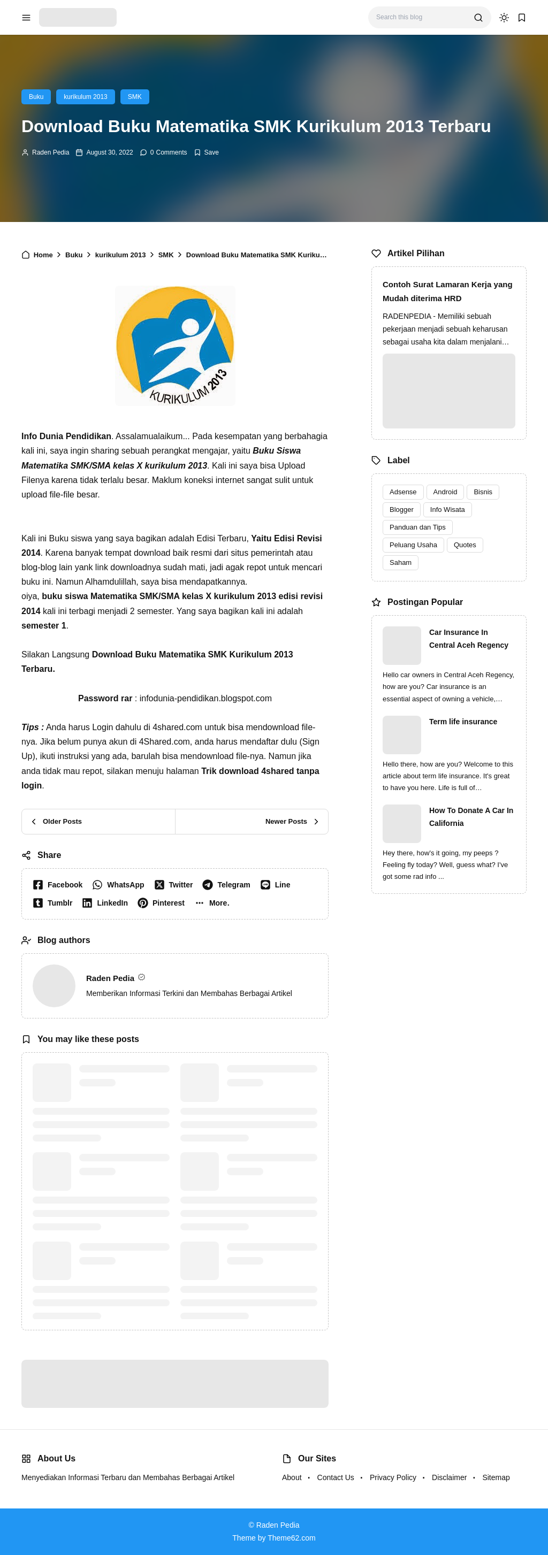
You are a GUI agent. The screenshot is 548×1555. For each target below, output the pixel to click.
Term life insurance (463, 721)
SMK (135, 97)
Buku (36, 97)
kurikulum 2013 (85, 97)
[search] (478, 17)
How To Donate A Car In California (471, 817)
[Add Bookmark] (206, 152)
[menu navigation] (26, 17)
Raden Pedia (50, 152)
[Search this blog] (421, 17)
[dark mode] (504, 17)
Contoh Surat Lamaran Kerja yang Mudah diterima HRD (448, 291)
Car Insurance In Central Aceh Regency (468, 638)
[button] (214, 903)
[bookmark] (522, 17)
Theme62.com (291, 1538)
